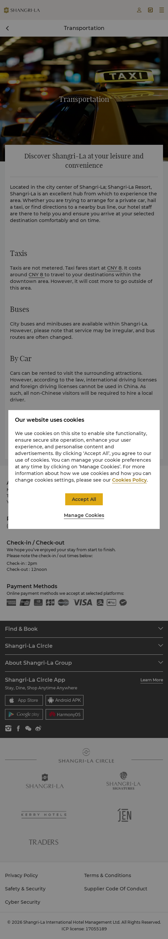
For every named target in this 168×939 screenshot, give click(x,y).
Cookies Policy (129, 480)
